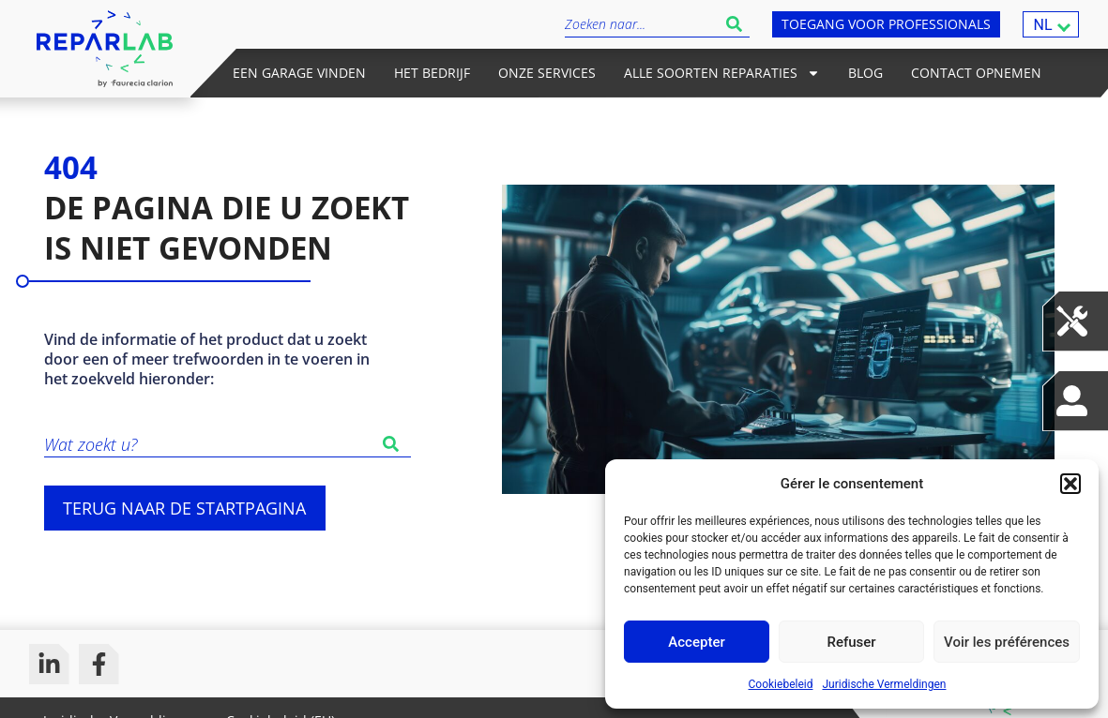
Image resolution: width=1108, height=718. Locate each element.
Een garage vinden (299, 73)
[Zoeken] (394, 443)
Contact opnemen (976, 73)
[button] (1070, 483)
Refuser (851, 642)
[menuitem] (1051, 24)
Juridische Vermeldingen (884, 684)
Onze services (547, 73)
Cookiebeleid (781, 684)
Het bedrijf (432, 73)
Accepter (696, 642)
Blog (865, 73)
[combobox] (642, 24)
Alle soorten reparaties (722, 73)
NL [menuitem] (1042, 24)
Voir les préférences (1007, 642)
